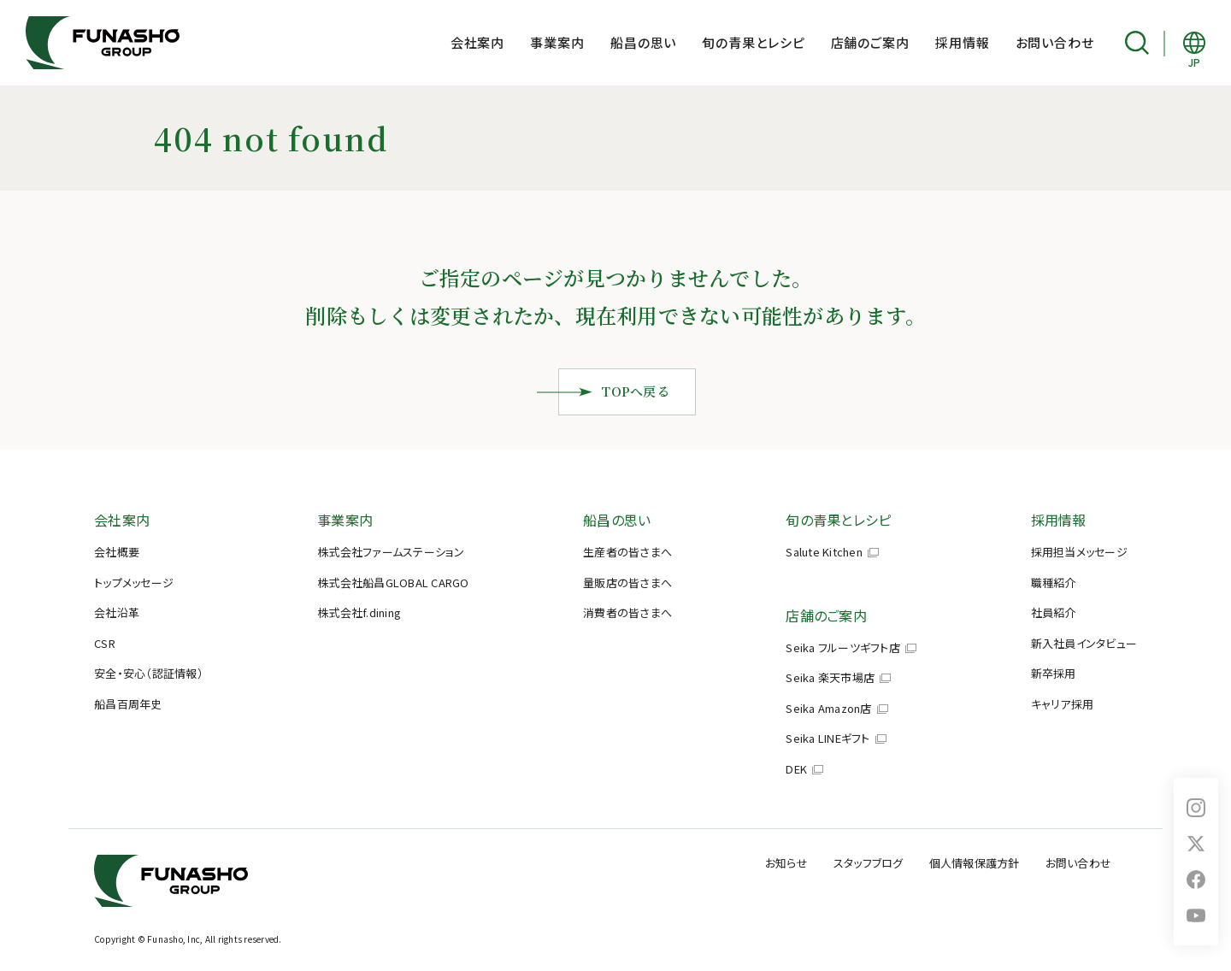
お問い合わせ (1055, 42)
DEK (796, 769)
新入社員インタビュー (1084, 643)
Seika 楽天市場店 (830, 677)
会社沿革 (116, 612)
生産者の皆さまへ (627, 552)
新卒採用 (1053, 673)
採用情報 (962, 42)
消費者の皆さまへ (627, 612)
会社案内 (478, 42)
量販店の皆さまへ (627, 582)
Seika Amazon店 (828, 708)
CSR (104, 643)
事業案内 (557, 42)
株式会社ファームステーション (391, 552)
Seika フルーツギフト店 (843, 647)
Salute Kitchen (824, 552)
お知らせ (786, 863)
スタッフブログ (868, 863)
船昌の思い (643, 42)
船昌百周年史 (128, 704)
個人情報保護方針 (974, 863)
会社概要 (116, 552)
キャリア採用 (1062, 704)
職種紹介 (1053, 582)
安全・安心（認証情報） (148, 673)
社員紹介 (1053, 612)
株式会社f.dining (359, 612)
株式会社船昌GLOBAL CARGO (393, 582)
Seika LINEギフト (827, 738)
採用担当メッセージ (1079, 552)
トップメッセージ (134, 582)
